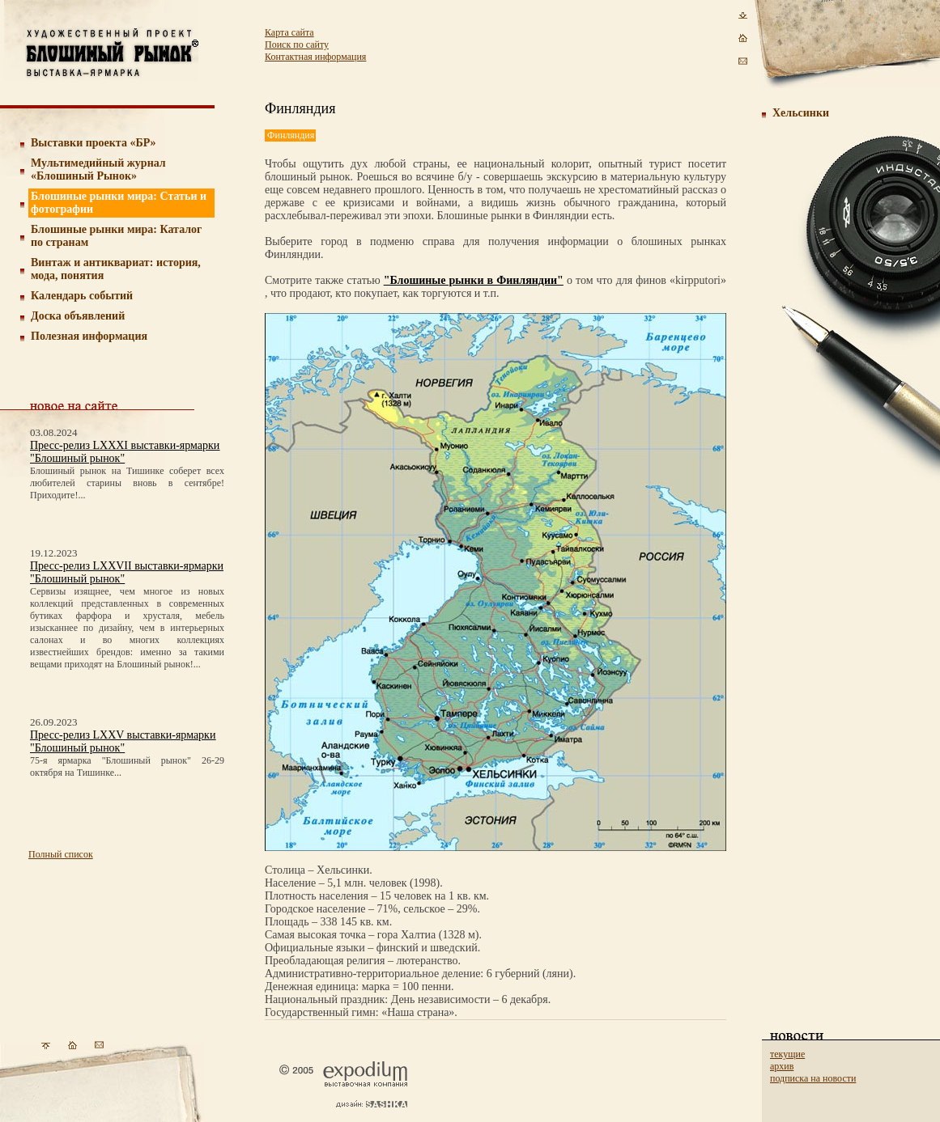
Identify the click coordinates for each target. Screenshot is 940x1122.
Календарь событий (82, 296)
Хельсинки (800, 113)
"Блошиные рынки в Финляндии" (474, 280)
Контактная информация (315, 56)
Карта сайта (289, 32)
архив (781, 1066)
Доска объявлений (78, 316)
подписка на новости (813, 1078)
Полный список (60, 854)
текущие (787, 1054)
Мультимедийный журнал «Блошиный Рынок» (98, 169)
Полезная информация (89, 336)
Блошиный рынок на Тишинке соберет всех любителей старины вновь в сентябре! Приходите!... (127, 483)
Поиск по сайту (297, 44)
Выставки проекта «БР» (93, 143)
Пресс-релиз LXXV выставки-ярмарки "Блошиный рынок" (122, 741)
